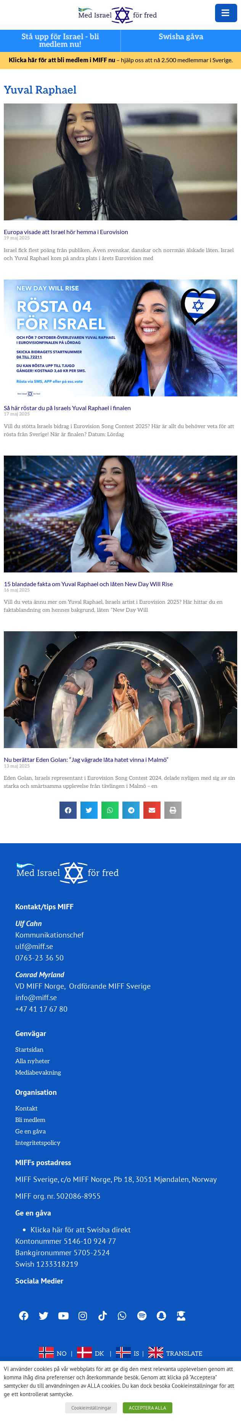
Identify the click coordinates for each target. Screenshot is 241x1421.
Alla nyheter (32, 1061)
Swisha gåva (181, 37)
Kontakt (26, 1108)
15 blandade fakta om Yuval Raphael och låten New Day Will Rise (88, 583)
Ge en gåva (30, 1131)
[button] (68, 810)
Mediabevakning (38, 1073)
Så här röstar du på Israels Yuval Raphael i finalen (67, 407)
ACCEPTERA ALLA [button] (147, 1408)
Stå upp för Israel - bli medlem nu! (60, 41)
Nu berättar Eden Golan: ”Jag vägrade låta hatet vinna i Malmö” (86, 759)
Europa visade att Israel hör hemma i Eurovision (66, 231)
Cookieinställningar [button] (91, 1408)
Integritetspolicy (38, 1143)
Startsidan (29, 1050)
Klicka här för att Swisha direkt (81, 1230)
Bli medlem (30, 1120)
